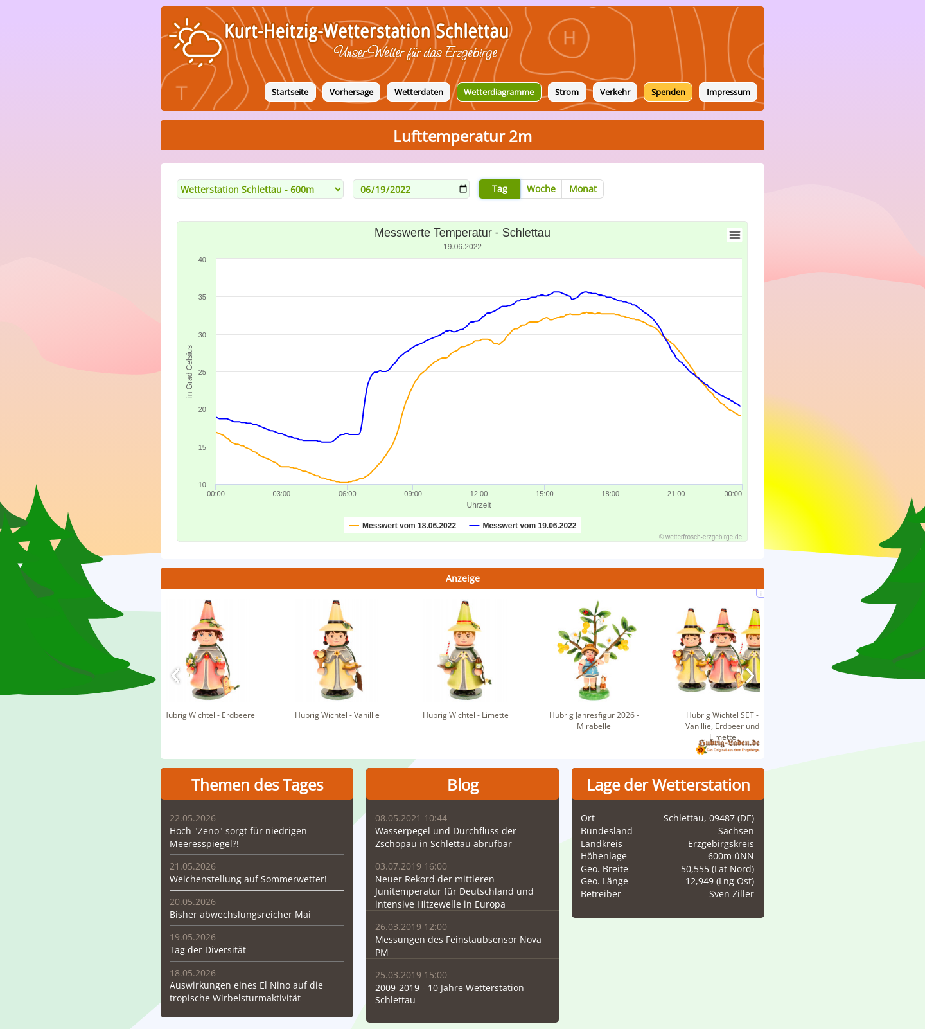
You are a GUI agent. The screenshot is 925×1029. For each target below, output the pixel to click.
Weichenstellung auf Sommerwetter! (248, 879)
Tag (499, 189)
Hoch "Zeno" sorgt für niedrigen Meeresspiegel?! (238, 837)
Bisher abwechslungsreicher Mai (240, 914)
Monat (583, 189)
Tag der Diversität (208, 950)
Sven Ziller (731, 894)
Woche (541, 189)
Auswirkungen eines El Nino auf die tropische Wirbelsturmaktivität (246, 991)
